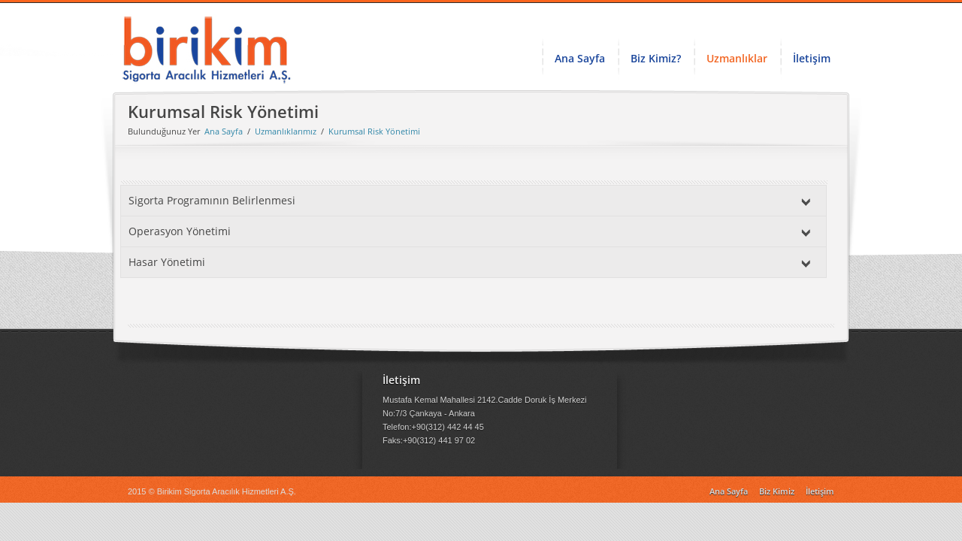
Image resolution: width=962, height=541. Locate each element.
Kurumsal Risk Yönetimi (374, 131)
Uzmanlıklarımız (285, 131)
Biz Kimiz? (656, 58)
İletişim (811, 58)
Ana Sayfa (580, 58)
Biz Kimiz (776, 491)
